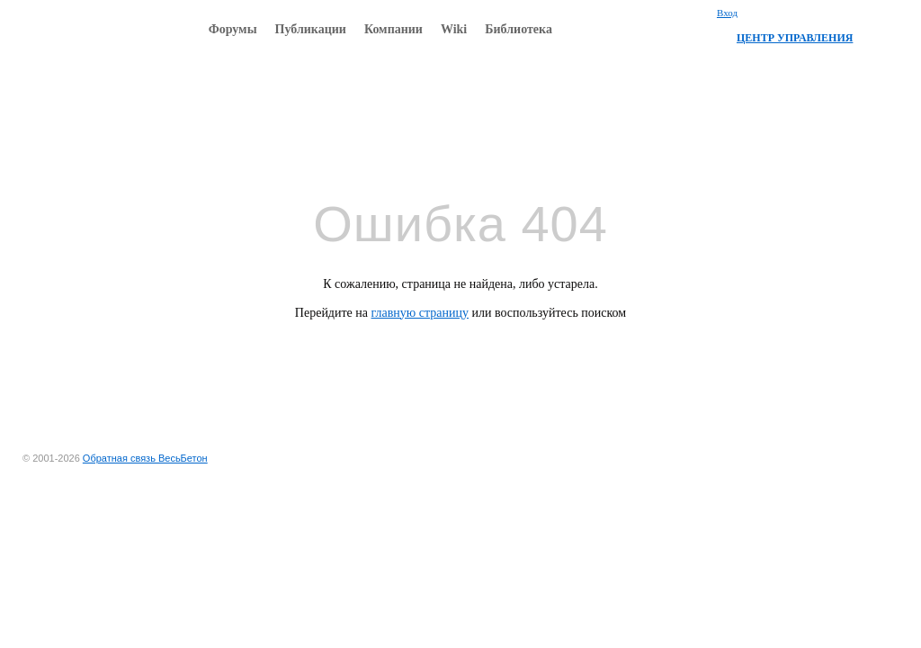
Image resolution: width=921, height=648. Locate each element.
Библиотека (518, 29)
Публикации (310, 29)
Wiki (454, 29)
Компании (393, 29)
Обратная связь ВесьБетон (145, 458)
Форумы (233, 29)
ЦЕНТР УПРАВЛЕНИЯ (795, 38)
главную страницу (420, 313)
